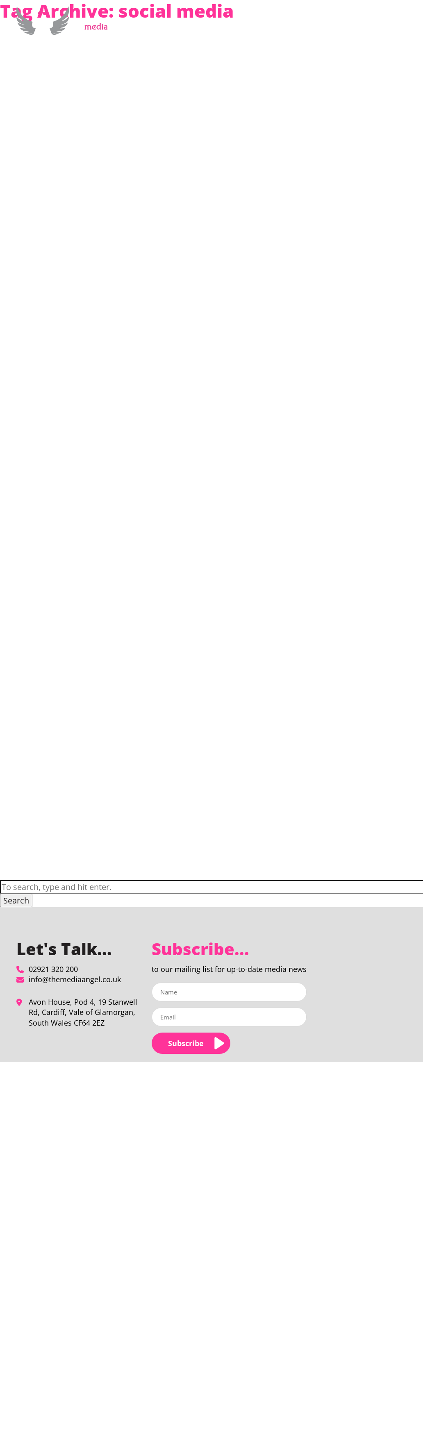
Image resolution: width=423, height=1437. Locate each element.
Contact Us (376, 26)
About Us (272, 26)
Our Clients (318, 26)
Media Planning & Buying (208, 26)
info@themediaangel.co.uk (75, 979)
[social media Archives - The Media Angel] (65, 30)
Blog (348, 26)
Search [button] (16, 900)
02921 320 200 (53, 969)
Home (158, 26)
